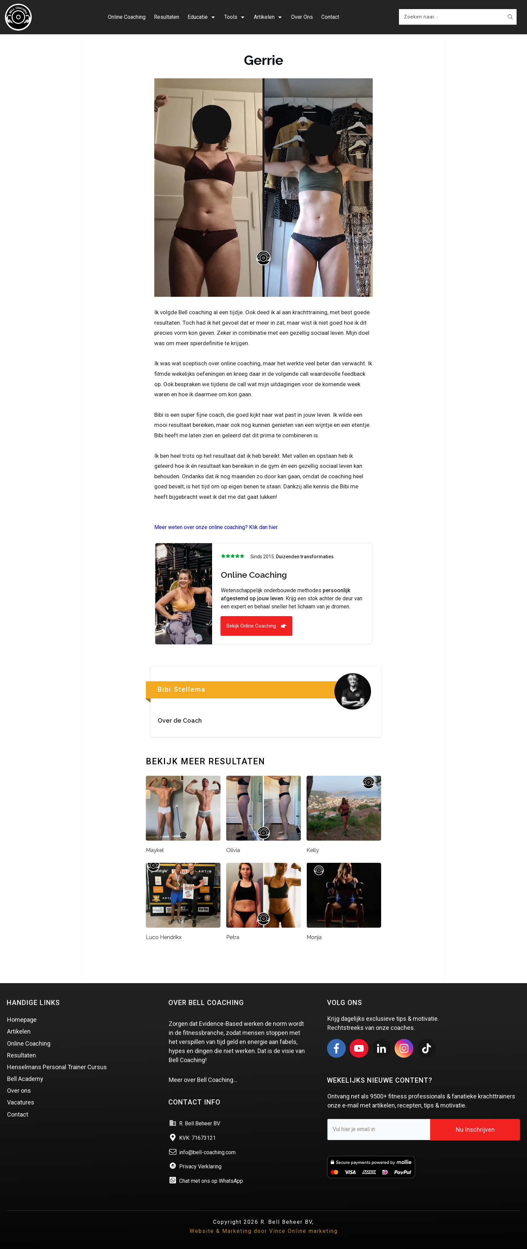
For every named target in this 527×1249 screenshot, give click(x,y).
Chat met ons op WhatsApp (211, 1180)
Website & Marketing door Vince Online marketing (264, 1230)
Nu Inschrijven (475, 1128)
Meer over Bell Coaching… (203, 1079)
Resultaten (21, 1054)
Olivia (233, 849)
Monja (314, 936)
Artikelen (19, 1030)
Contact (17, 1113)
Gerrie (263, 59)
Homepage (22, 1018)
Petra (232, 936)
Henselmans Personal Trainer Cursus (57, 1066)
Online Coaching (28, 1042)
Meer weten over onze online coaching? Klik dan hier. (216, 526)
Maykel (155, 849)
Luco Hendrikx (163, 936)
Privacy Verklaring (200, 1166)
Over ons (19, 1089)
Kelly (313, 849)
